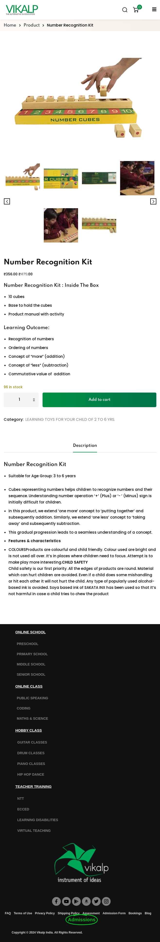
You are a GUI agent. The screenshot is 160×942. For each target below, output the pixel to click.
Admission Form (114, 913)
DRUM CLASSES (30, 753)
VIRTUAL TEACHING (34, 831)
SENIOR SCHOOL (31, 674)
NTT (20, 798)
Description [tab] (85, 445)
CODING (23, 708)
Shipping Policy (69, 913)
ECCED (23, 809)
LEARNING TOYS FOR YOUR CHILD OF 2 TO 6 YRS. (70, 419)
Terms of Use (23, 913)
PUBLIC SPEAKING (32, 698)
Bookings (135, 913)
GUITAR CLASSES (32, 742)
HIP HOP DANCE (30, 774)
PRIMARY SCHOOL (32, 654)
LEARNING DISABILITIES (37, 820)
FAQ (8, 913)
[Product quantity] (21, 400)
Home (10, 25)
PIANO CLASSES (31, 764)
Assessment (91, 913)
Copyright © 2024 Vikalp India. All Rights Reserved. (47, 932)
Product (32, 25)
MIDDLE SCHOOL (31, 664)
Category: (14, 419)
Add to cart (99, 400)
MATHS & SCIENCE (32, 718)
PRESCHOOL (27, 644)
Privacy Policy (45, 913)
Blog (148, 913)
